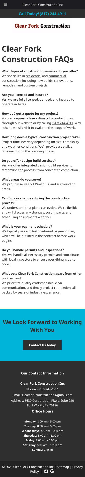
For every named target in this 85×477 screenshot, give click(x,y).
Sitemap (63, 467)
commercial (57, 76)
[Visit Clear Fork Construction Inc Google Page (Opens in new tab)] (52, 471)
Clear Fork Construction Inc (42, 5)
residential (33, 76)
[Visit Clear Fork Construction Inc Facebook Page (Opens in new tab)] (46, 471)
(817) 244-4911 (62, 123)
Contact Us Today (42, 345)
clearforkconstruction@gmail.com (47, 395)
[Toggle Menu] (5, 4)
